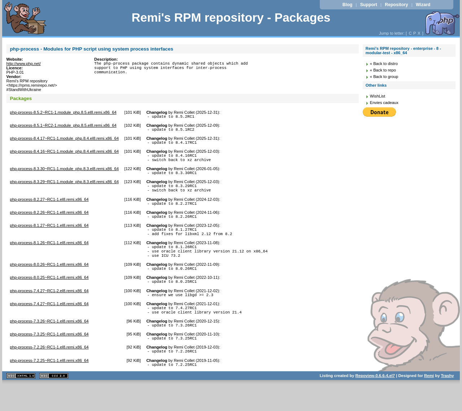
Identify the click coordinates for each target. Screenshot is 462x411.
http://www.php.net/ (23, 63)
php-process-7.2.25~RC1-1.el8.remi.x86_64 (49, 385)
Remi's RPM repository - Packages (230, 17)
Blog (347, 4)
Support (368, 4)
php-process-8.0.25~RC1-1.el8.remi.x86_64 (49, 295)
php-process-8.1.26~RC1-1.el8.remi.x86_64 (49, 256)
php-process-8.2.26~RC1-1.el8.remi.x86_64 (49, 222)
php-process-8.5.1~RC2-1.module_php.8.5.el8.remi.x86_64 (63, 126)
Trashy (447, 401)
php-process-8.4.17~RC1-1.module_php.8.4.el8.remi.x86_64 (64, 140)
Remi (429, 401)
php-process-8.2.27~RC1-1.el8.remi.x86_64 (49, 208)
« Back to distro (384, 63)
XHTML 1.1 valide (20, 401)
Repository (396, 4)
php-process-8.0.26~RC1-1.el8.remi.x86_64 (49, 280)
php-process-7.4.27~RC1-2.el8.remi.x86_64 (49, 309)
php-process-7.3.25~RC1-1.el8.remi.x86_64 (49, 357)
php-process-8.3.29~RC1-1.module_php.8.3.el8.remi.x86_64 (64, 188)
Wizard (423, 4)
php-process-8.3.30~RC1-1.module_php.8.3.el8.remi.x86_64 (64, 174)
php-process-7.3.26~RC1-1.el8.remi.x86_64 (49, 343)
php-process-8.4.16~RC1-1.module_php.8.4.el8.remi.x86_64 (64, 154)
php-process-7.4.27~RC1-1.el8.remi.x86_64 (49, 323)
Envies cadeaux (384, 102)
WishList (377, 96)
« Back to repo (383, 70)
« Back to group (384, 76)
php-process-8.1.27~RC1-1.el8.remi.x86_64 (49, 236)
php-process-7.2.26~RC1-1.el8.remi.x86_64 (49, 371)
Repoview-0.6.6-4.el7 (375, 401)
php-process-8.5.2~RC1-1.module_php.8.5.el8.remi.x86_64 (63, 112)
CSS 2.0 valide (53, 401)
